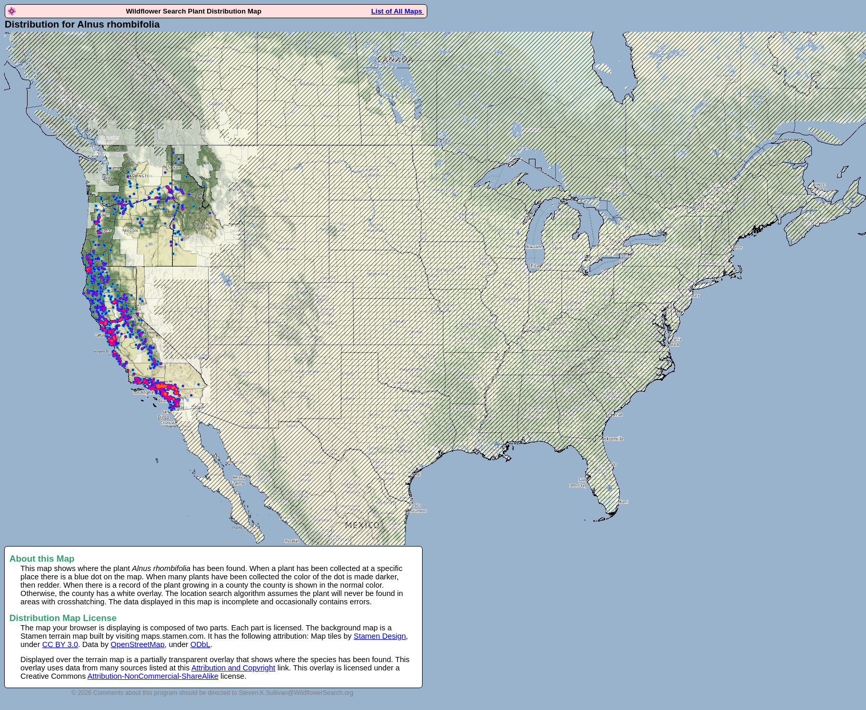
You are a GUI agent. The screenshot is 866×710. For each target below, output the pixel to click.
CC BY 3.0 (60, 644)
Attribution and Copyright (233, 668)
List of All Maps (397, 11)
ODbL (200, 644)
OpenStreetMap (137, 644)
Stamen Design (380, 636)
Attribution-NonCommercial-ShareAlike (153, 676)
